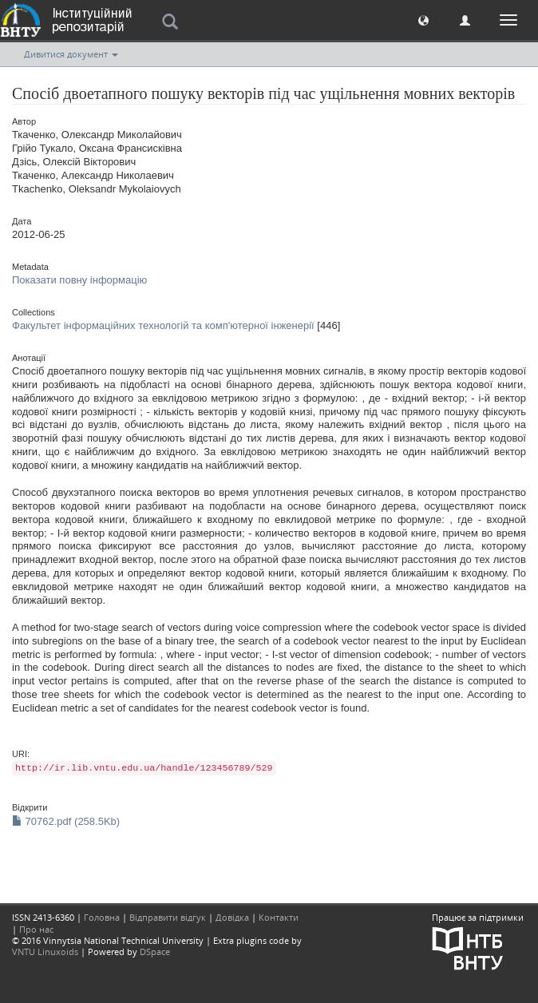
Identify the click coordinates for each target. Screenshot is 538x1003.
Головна (102, 917)
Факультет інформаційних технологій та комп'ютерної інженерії (163, 325)
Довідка (232, 917)
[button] (423, 19)
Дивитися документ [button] (71, 54)
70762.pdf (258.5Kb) (66, 821)
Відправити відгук (167, 917)
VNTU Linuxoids (45, 951)
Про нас (36, 929)
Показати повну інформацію (79, 280)
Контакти (279, 917)
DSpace (155, 951)
